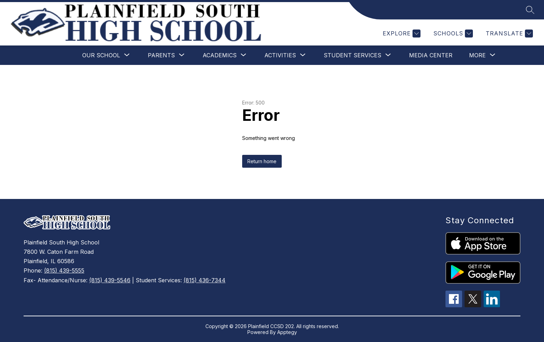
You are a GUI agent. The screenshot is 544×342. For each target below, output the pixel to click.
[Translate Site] (508, 33)
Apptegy (287, 332)
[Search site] (530, 10)
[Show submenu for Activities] (280, 55)
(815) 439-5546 (109, 280)
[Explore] (400, 33)
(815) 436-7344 (205, 280)
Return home (262, 161)
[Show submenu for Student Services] (352, 55)
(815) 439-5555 (64, 270)
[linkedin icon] (492, 305)
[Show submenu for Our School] (101, 55)
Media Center (430, 55)
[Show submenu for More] (477, 55)
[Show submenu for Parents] (161, 55)
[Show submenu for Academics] (220, 55)
